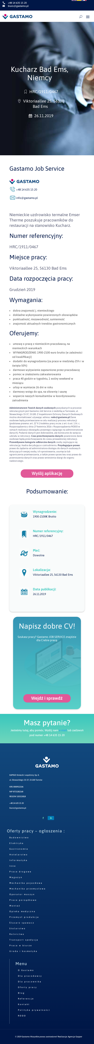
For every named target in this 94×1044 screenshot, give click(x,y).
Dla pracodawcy (30, 976)
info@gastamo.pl (27, 198)
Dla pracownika (30, 981)
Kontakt (24, 1004)
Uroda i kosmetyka (23, 951)
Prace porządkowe (23, 900)
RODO (22, 1016)
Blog (21, 993)
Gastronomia (18, 849)
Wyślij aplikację (47, 473)
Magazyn (15, 877)
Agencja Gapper (75, 1036)
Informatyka (18, 860)
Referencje (26, 999)
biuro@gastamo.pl (17, 808)
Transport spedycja (23, 940)
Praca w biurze (20, 945)
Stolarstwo (17, 928)
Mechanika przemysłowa (27, 889)
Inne (12, 866)
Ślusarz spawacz (21, 923)
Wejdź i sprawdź (47, 698)
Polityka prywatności (34, 1010)
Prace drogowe (20, 872)
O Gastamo (26, 970)
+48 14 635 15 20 (16, 803)
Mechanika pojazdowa (26, 883)
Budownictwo (19, 837)
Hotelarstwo (18, 854)
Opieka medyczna (22, 911)
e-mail (63, 730)
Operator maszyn (22, 894)
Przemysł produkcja (24, 917)
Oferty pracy (27, 987)
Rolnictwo (17, 934)
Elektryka (16, 843)
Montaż (14, 906)
